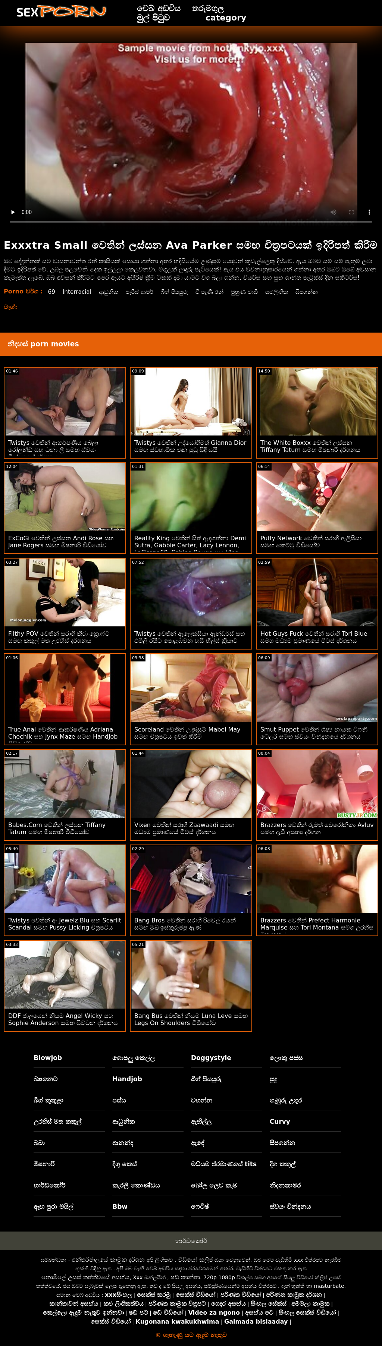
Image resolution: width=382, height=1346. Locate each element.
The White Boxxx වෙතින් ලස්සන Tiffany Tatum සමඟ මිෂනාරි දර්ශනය (310, 446)
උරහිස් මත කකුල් (57, 1121)
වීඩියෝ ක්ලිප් (195, 1259)
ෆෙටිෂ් (200, 1206)
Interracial (78, 291)
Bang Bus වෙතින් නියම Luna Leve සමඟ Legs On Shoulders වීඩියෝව (191, 1019)
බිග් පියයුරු (180, 291)
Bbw (120, 1206)
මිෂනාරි (44, 1164)
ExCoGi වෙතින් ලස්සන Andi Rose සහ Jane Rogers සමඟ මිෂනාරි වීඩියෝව (61, 542)
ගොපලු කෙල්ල (133, 1058)
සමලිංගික (289, 291)
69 (52, 291)
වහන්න (201, 1100)
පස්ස (119, 1100)
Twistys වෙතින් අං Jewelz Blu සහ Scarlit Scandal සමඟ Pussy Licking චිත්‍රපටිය (64, 924)
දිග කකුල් (282, 1164)
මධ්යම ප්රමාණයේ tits (224, 1164)
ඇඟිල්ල (201, 1121)
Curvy (280, 1121)
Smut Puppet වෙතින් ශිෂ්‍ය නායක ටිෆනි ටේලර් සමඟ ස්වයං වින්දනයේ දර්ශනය (314, 733)
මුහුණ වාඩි (255, 291)
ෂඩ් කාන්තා (185, 1277)
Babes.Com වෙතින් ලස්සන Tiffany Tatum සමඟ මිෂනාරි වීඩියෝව (57, 828)
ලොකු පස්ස (286, 1058)
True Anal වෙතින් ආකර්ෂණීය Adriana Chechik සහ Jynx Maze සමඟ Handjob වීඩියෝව (63, 736)
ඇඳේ (197, 1143)
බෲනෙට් (45, 1079)
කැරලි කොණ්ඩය (136, 1185)
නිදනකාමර (285, 1185)
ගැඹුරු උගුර (286, 1100)
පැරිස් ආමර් (144, 291)
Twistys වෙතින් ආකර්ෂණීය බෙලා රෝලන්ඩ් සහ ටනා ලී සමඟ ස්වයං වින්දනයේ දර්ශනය (53, 449)
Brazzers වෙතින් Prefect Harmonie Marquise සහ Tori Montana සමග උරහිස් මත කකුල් (316, 927)
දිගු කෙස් (124, 1164)
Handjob (127, 1079)
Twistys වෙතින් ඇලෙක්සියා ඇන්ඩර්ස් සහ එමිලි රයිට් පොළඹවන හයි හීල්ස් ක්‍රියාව (189, 637)
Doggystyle (211, 1058)
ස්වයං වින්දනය (290, 1206)
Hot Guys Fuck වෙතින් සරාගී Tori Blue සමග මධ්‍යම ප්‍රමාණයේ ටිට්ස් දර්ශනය (313, 637)
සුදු (273, 1079)
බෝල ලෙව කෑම (214, 1185)
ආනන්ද (122, 1143)
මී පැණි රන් (218, 291)
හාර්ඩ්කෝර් (49, 1185)
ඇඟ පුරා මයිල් (53, 1206)
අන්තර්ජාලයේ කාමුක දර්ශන (108, 1259)
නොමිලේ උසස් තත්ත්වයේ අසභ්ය (85, 1277)
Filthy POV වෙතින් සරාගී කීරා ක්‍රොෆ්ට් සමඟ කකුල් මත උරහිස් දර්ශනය (59, 637)
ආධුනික (111, 291)
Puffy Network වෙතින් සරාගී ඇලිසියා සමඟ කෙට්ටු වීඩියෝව (310, 542)
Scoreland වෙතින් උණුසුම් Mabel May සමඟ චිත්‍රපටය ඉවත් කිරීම (187, 733)
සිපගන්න (321, 291)
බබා (39, 1143)
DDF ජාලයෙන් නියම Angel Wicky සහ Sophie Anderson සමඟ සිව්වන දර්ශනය (63, 1019)
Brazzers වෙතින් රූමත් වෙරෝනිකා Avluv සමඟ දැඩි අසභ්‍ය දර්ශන (317, 828)
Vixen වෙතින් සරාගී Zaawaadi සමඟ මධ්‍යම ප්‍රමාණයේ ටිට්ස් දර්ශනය (184, 828)
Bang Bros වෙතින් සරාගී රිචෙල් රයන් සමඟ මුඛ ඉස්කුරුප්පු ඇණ (185, 924)
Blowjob (48, 1058)
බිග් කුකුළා (48, 1100)
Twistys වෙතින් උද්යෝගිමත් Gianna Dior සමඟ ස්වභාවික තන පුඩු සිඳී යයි (190, 446)
